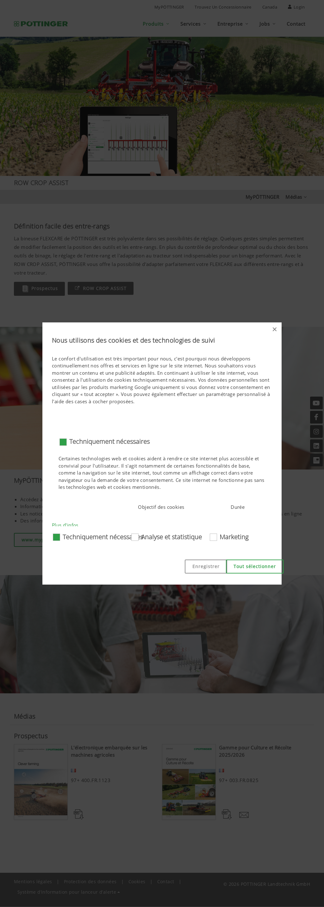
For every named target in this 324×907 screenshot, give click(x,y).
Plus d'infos (65, 525)
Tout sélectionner (255, 566)
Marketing (234, 537)
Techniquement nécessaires (109, 441)
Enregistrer (206, 566)
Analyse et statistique (171, 537)
